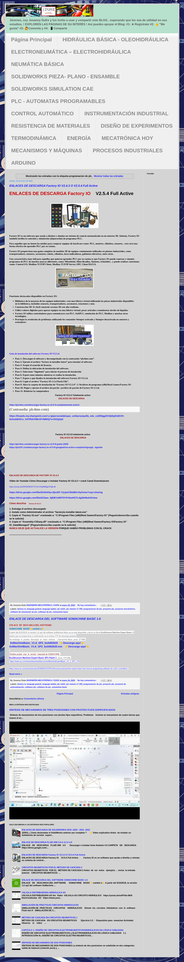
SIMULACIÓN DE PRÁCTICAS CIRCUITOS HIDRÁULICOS (50, 905)
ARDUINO (23, 163)
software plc (30, 687)
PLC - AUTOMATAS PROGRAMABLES (58, 101)
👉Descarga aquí (70, 642)
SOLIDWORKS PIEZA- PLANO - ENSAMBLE (65, 76)
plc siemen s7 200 (74, 609)
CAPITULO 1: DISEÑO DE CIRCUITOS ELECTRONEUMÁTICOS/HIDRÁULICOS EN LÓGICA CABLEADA (72, 930)
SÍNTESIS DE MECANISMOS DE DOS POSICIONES (47, 943)
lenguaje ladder (49, 609)
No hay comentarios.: (87, 605)
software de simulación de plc (23, 612)
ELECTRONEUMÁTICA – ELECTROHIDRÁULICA (71, 52)
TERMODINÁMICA (33, 138)
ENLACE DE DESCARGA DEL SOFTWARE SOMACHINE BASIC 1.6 (55, 618)
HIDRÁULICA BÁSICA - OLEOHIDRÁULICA (115, 39)
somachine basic (60, 612)
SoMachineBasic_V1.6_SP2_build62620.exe (35, 646)
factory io (21, 609)
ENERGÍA (79, 138)
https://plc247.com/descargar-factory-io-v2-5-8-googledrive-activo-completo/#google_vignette (55, 447)
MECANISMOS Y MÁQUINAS (46, 150)
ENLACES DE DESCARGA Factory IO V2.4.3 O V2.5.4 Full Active (53, 185)
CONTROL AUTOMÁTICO (42, 113)
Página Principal (31, 39)
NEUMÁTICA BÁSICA (37, 64)
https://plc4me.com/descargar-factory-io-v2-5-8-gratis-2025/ (38, 444)
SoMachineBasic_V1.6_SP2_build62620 (34, 642)
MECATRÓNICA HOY (127, 138)
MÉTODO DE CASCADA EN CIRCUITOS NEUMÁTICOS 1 (49, 917)
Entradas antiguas (130, 694)
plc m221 (61, 609)
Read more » (15, 674)
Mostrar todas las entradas (108, 176)
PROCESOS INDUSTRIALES (128, 150)
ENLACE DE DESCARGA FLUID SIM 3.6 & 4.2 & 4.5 (47, 842)
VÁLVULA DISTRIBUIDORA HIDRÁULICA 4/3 (44, 892)
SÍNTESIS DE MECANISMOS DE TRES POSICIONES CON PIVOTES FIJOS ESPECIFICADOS (62, 709)
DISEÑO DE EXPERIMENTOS (137, 126)
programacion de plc (92, 609)
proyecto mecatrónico (125, 609)
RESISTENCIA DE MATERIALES (50, 126)
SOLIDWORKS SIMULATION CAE (52, 89)
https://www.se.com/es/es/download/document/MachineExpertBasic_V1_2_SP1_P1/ (44, 661)
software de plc (45, 612)
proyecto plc (108, 609)
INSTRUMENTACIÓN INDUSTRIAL (126, 113)
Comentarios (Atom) (34, 699)
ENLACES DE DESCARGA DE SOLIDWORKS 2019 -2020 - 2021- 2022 (56, 830)
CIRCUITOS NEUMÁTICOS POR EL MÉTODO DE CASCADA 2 (52, 867)
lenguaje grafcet (34, 609)
